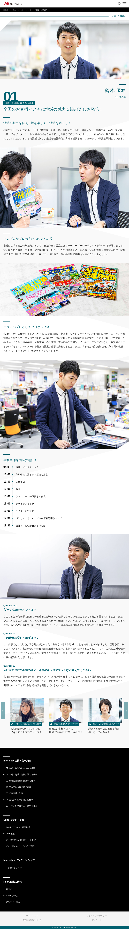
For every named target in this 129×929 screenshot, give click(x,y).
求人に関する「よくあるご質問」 (19, 846)
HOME (5, 10)
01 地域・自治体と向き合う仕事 (19, 768)
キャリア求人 (10, 896)
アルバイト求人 (11, 902)
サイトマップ (32, 916)
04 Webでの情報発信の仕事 (17, 787)
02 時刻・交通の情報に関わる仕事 (20, 775)
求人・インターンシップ (22, 10)
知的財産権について (32, 920)
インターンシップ (12, 868)
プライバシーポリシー (97, 916)
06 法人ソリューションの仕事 (18, 800)
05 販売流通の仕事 (13, 793)
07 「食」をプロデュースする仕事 (20, 806)
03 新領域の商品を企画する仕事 (19, 781)
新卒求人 (8, 889)
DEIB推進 (9, 834)
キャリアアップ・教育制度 (16, 827)
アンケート (97, 920)
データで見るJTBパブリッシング (19, 840)
